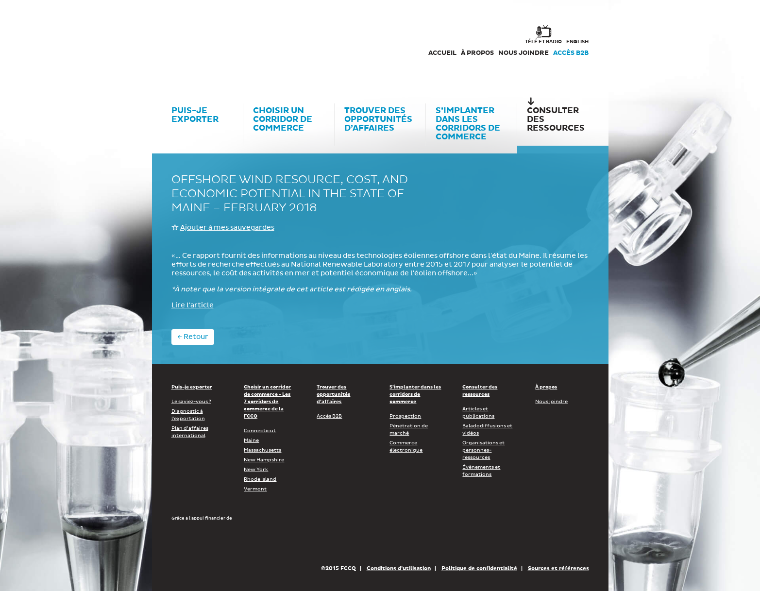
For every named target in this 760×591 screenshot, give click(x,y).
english (577, 41)
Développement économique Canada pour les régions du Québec (226, 542)
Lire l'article (192, 305)
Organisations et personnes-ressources (483, 450)
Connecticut (260, 430)
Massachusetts (262, 450)
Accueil (442, 53)
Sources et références (558, 568)
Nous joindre (523, 53)
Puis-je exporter (191, 387)
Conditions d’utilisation (399, 568)
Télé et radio (543, 41)
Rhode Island (260, 479)
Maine (251, 440)
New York (256, 469)
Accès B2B (571, 53)
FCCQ (306, 43)
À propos (477, 53)
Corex (208, 43)
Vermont (255, 489)
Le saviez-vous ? (191, 401)
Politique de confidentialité (479, 568)
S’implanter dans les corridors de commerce (415, 394)
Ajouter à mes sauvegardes (227, 227)
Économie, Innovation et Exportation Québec (351, 542)
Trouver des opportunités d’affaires (333, 394)
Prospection (405, 416)
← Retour (192, 337)
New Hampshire (264, 459)
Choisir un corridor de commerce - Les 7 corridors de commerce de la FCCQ (267, 402)
